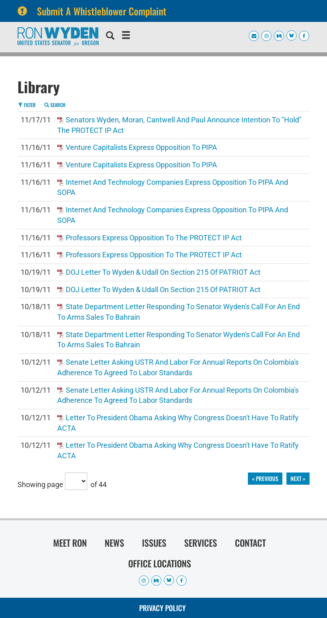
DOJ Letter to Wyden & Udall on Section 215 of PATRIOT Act (163, 272)
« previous (265, 478)
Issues (154, 542)
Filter (27, 104)
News (114, 542)
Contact (250, 542)
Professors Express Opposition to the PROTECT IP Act (154, 237)
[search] (110, 36)
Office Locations (159, 563)
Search (54, 104)
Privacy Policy (162, 608)
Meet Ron (70, 542)
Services (200, 542)
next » (297, 478)
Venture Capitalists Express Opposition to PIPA (141, 147)
